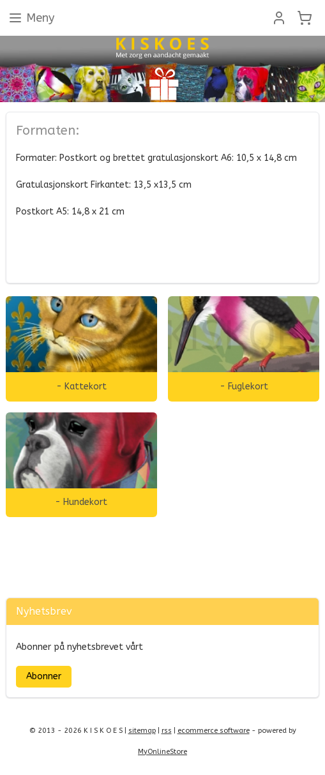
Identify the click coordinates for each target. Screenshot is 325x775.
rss (167, 730)
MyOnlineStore (162, 752)
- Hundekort (81, 502)
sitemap (142, 730)
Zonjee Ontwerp (43, 565)
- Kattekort (81, 385)
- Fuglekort (244, 385)
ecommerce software (214, 730)
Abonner (43, 676)
